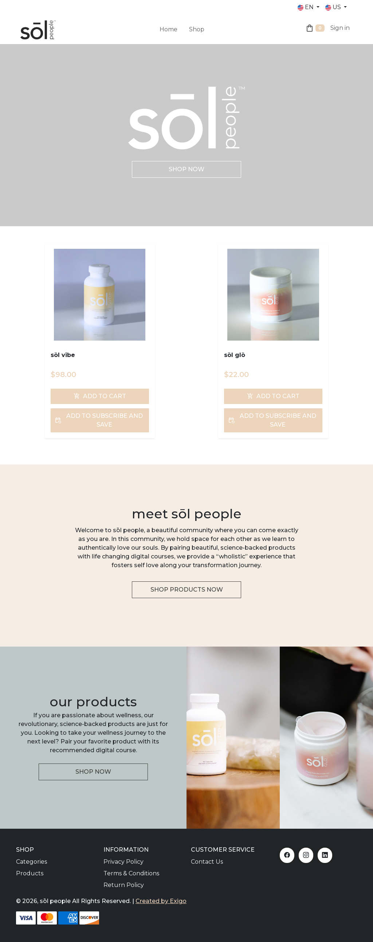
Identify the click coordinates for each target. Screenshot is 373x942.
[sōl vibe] (99, 295)
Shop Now (186, 169)
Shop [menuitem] (196, 29)
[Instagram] (306, 855)
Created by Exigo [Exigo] (161, 901)
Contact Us (207, 861)
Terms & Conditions (131, 873)
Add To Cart (100, 396)
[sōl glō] (273, 295)
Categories (31, 861)
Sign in (340, 27)
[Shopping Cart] (314, 29)
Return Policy (123, 885)
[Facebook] (287, 855)
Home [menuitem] (168, 29)
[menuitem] (183, 25)
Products (29, 873)
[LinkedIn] (325, 855)
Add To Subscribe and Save (99, 420)
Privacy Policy (123, 861)
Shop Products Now (186, 589)
